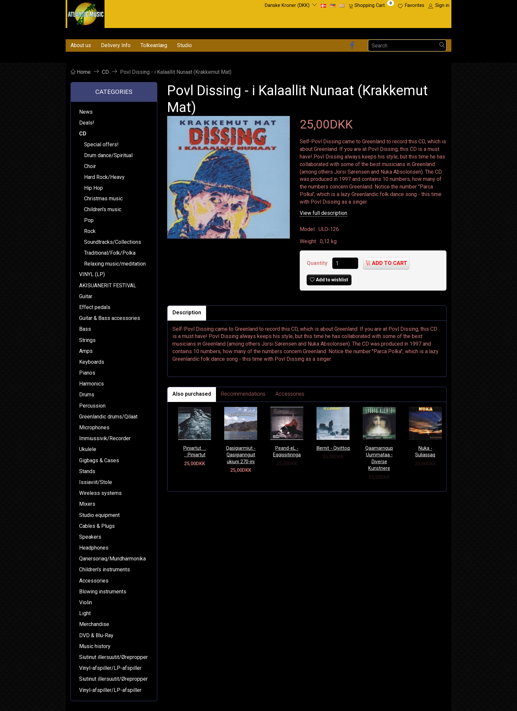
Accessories (289, 394)
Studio (184, 45)
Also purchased (191, 394)
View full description (323, 213)
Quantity (318, 263)
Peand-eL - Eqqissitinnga (287, 451)
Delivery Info (116, 45)
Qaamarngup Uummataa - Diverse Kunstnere (379, 458)
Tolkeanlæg (153, 45)
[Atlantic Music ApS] (86, 12)
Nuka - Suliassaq (425, 451)
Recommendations (243, 394)
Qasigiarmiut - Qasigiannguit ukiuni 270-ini (241, 455)
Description (186, 312)
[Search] (442, 45)
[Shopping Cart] (371, 5)
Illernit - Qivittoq (333, 448)
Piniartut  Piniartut (194, 451)
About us (81, 45)
